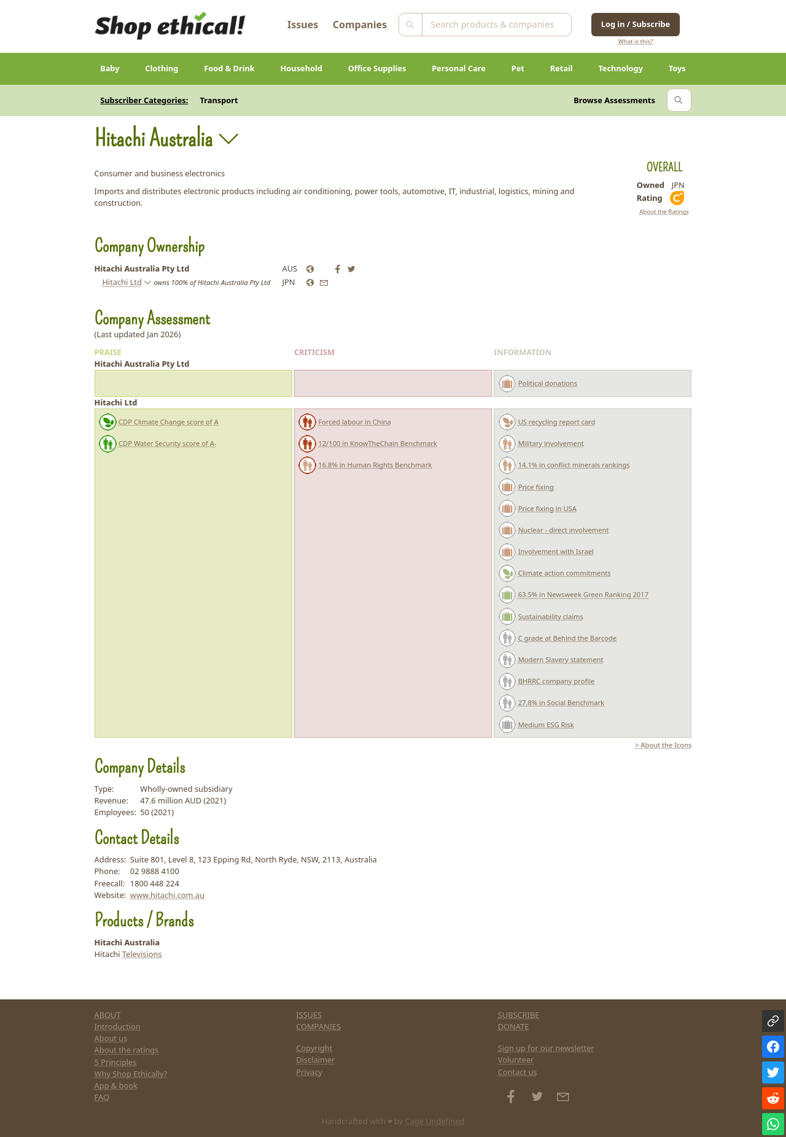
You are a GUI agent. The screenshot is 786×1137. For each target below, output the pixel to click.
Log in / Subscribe (635, 23)
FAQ (102, 1097)
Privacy (309, 1071)
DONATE (513, 1026)
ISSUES (309, 1014)
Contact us (517, 1071)
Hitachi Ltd (121, 281)
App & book (116, 1085)
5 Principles (116, 1062)
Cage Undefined (435, 1121)
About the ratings (127, 1049)
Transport (219, 100)
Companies (360, 24)
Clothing (161, 68)
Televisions (142, 953)
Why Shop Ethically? (131, 1073)
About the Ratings (664, 212)
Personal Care (459, 68)
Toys (677, 68)
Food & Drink (229, 68)
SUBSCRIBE (519, 1014)
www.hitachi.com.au (167, 895)
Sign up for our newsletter (546, 1047)
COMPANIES (318, 1026)
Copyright (314, 1047)
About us (111, 1038)
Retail (561, 68)
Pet (518, 68)
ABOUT (108, 1014)
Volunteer (516, 1059)
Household (301, 68)
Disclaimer (315, 1059)
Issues (302, 24)
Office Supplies (377, 68)
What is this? (635, 41)
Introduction (118, 1026)
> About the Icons (663, 744)
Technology (620, 68)
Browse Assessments (614, 100)
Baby (109, 68)
